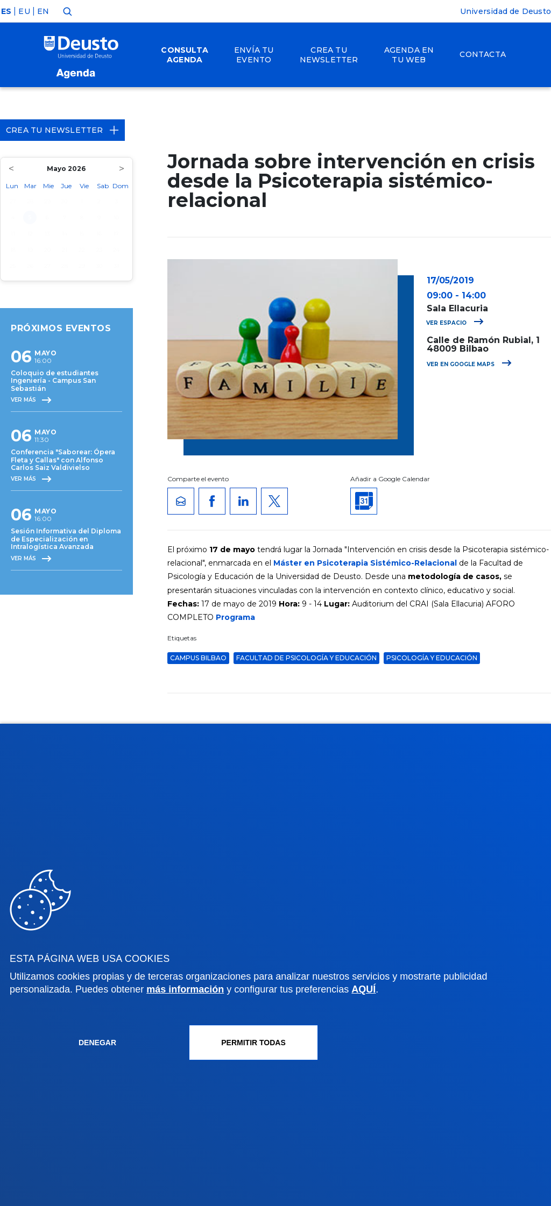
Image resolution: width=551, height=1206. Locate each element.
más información (185, 989)
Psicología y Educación (431, 658)
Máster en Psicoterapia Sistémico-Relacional (365, 563)
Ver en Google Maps (469, 364)
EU (24, 11)
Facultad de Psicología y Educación (306, 658)
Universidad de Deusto (505, 11)
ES (6, 11)
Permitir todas (253, 1042)
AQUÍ (363, 989)
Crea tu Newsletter (62, 130)
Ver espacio (455, 322)
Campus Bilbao (198, 658)
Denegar (97, 1042)
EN (43, 11)
